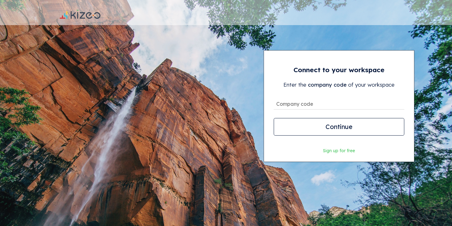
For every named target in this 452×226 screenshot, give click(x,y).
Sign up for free (339, 150)
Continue (339, 127)
